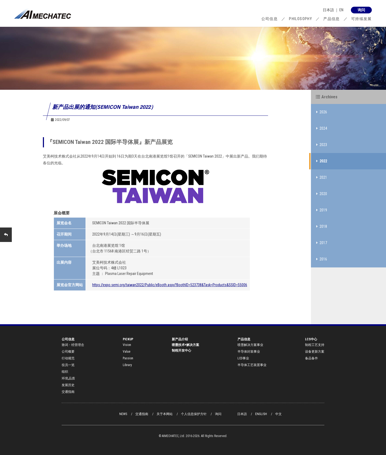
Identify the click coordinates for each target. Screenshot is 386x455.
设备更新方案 (314, 351)
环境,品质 (68, 378)
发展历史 (68, 385)
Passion (128, 358)
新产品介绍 (180, 339)
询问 (218, 414)
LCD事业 (243, 358)
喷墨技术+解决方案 (185, 345)
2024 (321, 128)
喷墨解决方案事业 (250, 345)
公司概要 (68, 351)
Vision (127, 345)
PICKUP (128, 339)
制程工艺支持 (314, 345)
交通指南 (68, 392)
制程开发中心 (181, 350)
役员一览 (68, 365)
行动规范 (68, 358)
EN (341, 10)
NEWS (123, 414)
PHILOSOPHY (300, 19)
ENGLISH (261, 414)
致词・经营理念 (73, 345)
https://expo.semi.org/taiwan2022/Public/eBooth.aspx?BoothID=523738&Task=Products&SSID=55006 (169, 285)
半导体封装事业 (248, 351)
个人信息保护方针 (194, 414)
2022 (321, 161)
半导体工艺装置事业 (251, 365)
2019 (321, 210)
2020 (321, 194)
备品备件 (311, 358)
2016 (321, 259)
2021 (321, 177)
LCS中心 (311, 339)
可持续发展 (361, 19)
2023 (321, 145)
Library (127, 365)
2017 (321, 243)
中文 (278, 414)
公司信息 (269, 19)
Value (126, 351)
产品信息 (331, 19)
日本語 (328, 10)
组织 (65, 372)
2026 (321, 112)
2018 (321, 226)
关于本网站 (165, 414)
